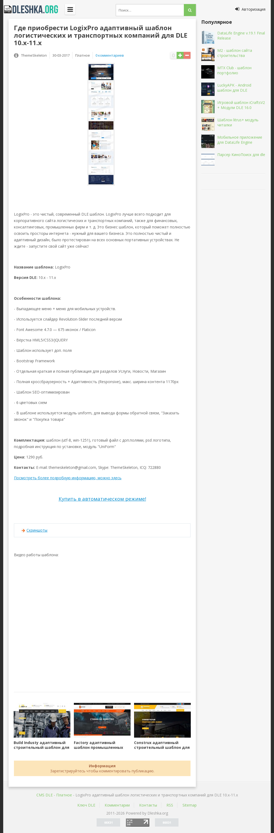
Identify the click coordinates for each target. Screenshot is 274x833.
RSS (169, 805)
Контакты (148, 805)
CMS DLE (44, 794)
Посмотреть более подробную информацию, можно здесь (67, 477)
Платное (64, 794)
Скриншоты (36, 530)
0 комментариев (110, 55)
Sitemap (189, 805)
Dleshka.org (34, 9)
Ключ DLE (86, 805)
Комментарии (117, 805)
